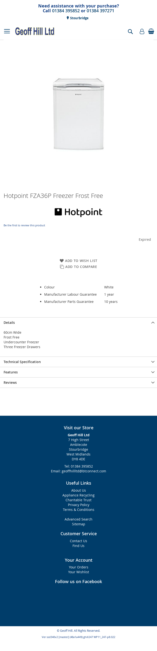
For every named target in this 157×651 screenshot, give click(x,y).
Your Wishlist (78, 572)
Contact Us (78, 541)
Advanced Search (78, 519)
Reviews (10, 382)
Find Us (78, 545)
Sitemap (78, 524)
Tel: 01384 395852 (78, 466)
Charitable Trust (78, 500)
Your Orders (78, 567)
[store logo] (34, 31)
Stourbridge (79, 18)
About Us (78, 490)
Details (9, 322)
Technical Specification (22, 361)
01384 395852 (66, 10)
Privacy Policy (78, 504)
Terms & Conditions (78, 509)
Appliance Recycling (78, 495)
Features (11, 372)
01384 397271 (100, 10)
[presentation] (78, 322)
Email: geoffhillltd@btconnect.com (78, 471)
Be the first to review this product (24, 225)
